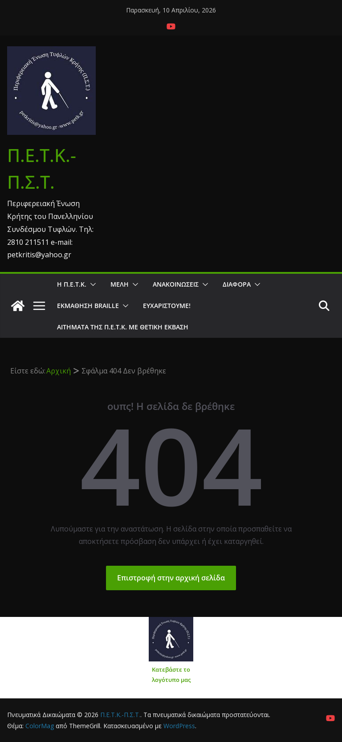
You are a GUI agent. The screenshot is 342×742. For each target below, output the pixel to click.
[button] (91, 284)
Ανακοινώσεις (176, 284)
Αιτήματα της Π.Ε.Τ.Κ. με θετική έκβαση (122, 327)
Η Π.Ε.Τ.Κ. (71, 284)
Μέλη (119, 284)
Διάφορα (237, 284)
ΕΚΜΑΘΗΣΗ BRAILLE (88, 305)
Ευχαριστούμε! (167, 305)
